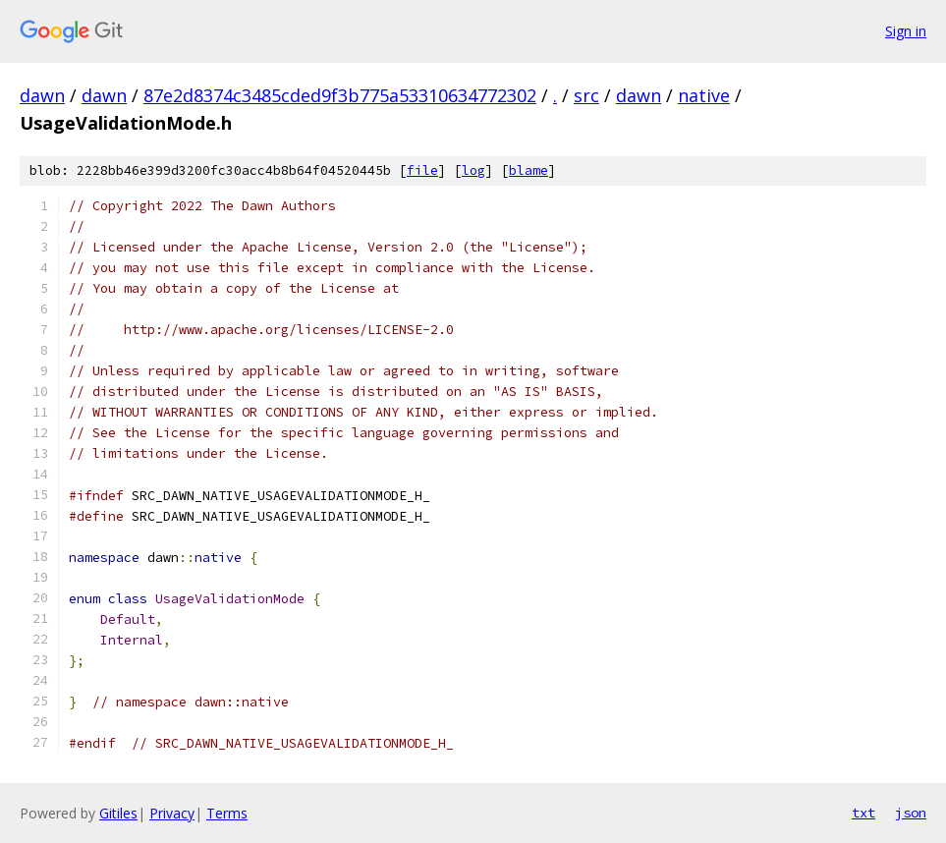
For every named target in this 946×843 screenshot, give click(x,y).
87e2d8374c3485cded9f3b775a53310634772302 (339, 95)
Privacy (172, 813)
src (586, 95)
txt (863, 812)
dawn (42, 95)
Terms (227, 813)
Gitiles (118, 813)
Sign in (905, 31)
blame (528, 170)
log (473, 170)
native (704, 95)
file (422, 170)
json (910, 812)
